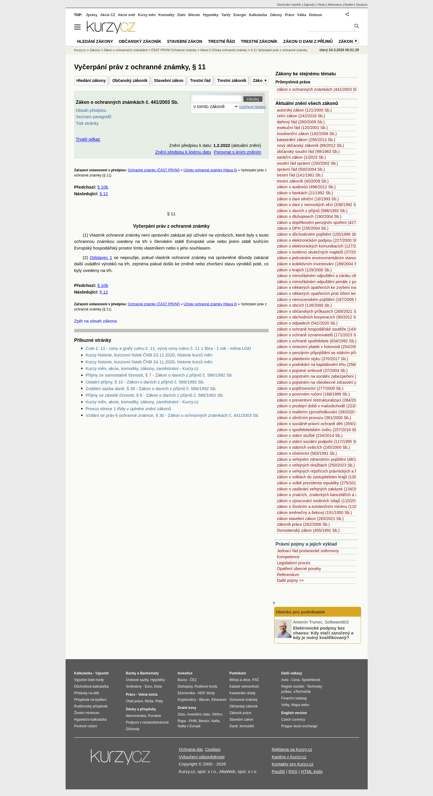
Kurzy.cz (80, 50)
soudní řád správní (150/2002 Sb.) (307, 163)
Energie (239, 15)
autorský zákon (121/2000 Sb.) (304, 110)
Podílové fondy (205, 686)
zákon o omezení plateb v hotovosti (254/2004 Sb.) (322, 346)
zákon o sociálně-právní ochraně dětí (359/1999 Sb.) (324, 423)
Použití (278, 771)
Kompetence (288, 557)
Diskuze (315, 15)
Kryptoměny (187, 700)
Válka (301, 15)
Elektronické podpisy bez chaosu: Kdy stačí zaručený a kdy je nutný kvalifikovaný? (323, 633)
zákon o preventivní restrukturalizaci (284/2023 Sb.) (323, 400)
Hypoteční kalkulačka (90, 720)
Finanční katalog (294, 698)
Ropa (182, 721)
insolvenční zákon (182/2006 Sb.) (307, 133)
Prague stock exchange (299, 726)
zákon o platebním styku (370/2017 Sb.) (312, 358)
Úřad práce (134, 701)
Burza (182, 680)
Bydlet (349, 4)
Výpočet (102, 673)
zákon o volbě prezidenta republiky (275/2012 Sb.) (322, 483)
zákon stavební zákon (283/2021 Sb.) (310, 518)
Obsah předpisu (91, 110)
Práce (289, 15)
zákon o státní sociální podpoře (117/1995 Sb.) (318, 441)
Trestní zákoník (231, 80)
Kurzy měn (146, 15)
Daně (234, 726)
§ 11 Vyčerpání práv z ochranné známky (279, 50)
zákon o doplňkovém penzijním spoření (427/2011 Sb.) (326, 222)
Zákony (276, 15)
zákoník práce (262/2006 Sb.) (303, 524)
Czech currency (293, 720)
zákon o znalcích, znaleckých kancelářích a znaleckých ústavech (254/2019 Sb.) (348, 494)
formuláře (247, 726)
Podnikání (238, 673)
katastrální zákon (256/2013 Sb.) (306, 139)
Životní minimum (87, 713)
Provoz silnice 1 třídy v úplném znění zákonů (128, 408)
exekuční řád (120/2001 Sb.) (302, 127)
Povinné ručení (85, 726)
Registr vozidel (292, 686)
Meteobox (335, 4)
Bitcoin (194, 15)
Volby (285, 705)
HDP (201, 693)
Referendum (288, 574)
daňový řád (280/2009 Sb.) (301, 122)
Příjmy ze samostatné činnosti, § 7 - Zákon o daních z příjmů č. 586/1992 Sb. (159, 375)
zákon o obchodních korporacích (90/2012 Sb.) (319, 317)
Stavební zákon (169, 80)
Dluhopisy (185, 686)
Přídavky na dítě (86, 693)
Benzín (204, 721)
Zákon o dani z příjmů (308, 41)
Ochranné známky (243, 700)
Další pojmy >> (290, 580)
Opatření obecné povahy (299, 568)
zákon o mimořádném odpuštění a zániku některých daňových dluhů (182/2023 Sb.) (351, 275)
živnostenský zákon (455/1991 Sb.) (308, 530)
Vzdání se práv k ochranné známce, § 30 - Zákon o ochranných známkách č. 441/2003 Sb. (173, 415)
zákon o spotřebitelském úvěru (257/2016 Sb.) (318, 429)
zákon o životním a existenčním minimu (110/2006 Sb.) (326, 506)
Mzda (149, 701)
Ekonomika (186, 693)
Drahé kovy (187, 708)
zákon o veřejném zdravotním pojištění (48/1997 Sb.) (324, 459)
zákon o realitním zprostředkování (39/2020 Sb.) (320, 412)
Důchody (133, 729)
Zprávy (91, 15)
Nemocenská (136, 716)
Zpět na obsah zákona (95, 321)
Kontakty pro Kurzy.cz (292, 764)
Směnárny (134, 686)
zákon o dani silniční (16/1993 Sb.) (308, 199)
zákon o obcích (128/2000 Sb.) (304, 305)
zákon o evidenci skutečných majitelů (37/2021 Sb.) (323, 252)
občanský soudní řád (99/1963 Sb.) (308, 151)
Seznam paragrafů (93, 116)
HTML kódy (312, 771)
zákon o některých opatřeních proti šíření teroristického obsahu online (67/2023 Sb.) (352, 293)
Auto (285, 680)
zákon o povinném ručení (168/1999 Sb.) (313, 394)
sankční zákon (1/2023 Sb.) (301, 157)
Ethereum (218, 700)
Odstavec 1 (101, 257)
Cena (295, 680)
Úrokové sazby (137, 680)
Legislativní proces (293, 563)
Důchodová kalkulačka (91, 686)
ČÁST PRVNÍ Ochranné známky (174, 50)
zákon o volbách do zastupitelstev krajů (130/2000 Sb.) (326, 477)
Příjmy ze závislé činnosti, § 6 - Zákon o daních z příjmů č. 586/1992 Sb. (155, 395)
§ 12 (104, 193)
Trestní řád (200, 80)
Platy (159, 701)
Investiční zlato (198, 714)
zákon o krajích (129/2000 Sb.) (304, 270)
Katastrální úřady (243, 693)
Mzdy (211, 693)
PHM (193, 721)
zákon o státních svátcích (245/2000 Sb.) (313, 447)
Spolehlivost (311, 680)
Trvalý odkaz (88, 139)
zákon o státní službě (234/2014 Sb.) (310, 435)
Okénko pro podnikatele (300, 611)
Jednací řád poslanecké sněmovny (308, 550)
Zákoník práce (240, 713)
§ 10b (102, 187)
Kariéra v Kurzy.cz (289, 756)
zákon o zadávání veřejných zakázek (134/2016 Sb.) (324, 489)
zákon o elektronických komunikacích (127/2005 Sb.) (324, 246)
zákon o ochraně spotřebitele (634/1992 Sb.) (316, 341)
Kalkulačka (258, 15)
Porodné (154, 716)
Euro (148, 686)
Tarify (225, 15)
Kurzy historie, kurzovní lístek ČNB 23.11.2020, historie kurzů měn (149, 354)
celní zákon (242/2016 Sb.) (301, 116)
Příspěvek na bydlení (90, 700)
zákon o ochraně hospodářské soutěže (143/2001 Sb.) (325, 329)
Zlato (181, 15)
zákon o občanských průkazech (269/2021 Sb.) (319, 311)
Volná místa (147, 695)
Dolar (158, 686)
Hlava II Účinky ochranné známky (223, 50)
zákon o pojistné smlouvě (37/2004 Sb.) (312, 370)
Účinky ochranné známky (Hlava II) (210, 170)
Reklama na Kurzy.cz (292, 749)
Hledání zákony (91, 80)
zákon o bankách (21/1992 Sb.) (305, 193)
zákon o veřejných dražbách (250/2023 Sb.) (316, 465)
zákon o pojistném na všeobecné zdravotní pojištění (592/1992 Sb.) (337, 382)
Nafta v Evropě (189, 726)
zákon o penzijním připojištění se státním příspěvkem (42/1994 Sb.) (337, 352)
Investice (185, 673)
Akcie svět (126, 15)
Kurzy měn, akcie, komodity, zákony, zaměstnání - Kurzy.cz (142, 368)
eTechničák (302, 692)
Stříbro (217, 714)
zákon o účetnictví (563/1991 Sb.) (307, 453)
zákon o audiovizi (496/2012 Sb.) (306, 187)
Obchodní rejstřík (289, 4)
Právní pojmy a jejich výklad (306, 544)
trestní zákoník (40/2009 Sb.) (303, 181)
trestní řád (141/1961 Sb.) (300, 175)
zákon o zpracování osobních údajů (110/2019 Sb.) (322, 500)
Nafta (215, 721)
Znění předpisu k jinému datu (183, 151)
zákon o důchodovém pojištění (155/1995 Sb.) (318, 234)
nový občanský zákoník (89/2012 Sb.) (310, 145)
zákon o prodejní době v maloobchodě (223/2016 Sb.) (325, 406)
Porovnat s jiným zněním (237, 151)
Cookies (212, 749)
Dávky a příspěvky (141, 709)
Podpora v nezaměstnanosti (147, 722)
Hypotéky (210, 15)
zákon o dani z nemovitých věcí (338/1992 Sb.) (319, 204)
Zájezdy (309, 4)
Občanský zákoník (129, 80)
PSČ (255, 680)
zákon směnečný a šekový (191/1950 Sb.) (314, 512)
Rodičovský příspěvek (91, 706)
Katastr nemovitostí (244, 686)
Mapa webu (300, 705)
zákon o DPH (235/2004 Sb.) (303, 228)
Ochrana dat (191, 749)
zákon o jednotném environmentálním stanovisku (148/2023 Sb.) (334, 258)
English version (294, 713)
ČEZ (193, 680)
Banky (131, 673)
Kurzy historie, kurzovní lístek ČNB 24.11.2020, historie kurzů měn (149, 361)
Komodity (166, 15)
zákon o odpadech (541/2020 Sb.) (307, 323)
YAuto (321, 4)
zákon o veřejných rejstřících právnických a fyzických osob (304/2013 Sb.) (343, 471)
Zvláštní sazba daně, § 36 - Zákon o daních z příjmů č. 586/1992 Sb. (151, 388)
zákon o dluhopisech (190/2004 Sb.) (309, 216)
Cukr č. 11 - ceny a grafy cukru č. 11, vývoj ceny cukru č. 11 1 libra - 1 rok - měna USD (168, 348)
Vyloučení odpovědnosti (202, 756)
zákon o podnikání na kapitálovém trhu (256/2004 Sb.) (325, 364)
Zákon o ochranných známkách (126, 50)
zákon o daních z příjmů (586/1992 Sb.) (312, 210)
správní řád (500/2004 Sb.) (301, 169)
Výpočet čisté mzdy (89, 680)
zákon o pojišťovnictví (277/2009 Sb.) (310, 388)
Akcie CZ (107, 15)
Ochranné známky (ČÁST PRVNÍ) (154, 170)
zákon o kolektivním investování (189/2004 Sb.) (319, 264)
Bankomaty (149, 673)
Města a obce (240, 680)
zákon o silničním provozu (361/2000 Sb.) (314, 417)
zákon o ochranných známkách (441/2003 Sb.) (318, 89)
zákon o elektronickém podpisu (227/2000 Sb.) (318, 240)
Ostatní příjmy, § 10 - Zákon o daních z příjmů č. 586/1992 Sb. (145, 381)
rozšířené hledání (252, 107)
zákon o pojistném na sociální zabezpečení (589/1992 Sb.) (329, 376)
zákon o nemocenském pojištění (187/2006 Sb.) (320, 299)
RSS (292, 771)
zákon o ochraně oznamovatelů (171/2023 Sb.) (319, 335)
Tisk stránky (87, 123)
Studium (361, 4)
